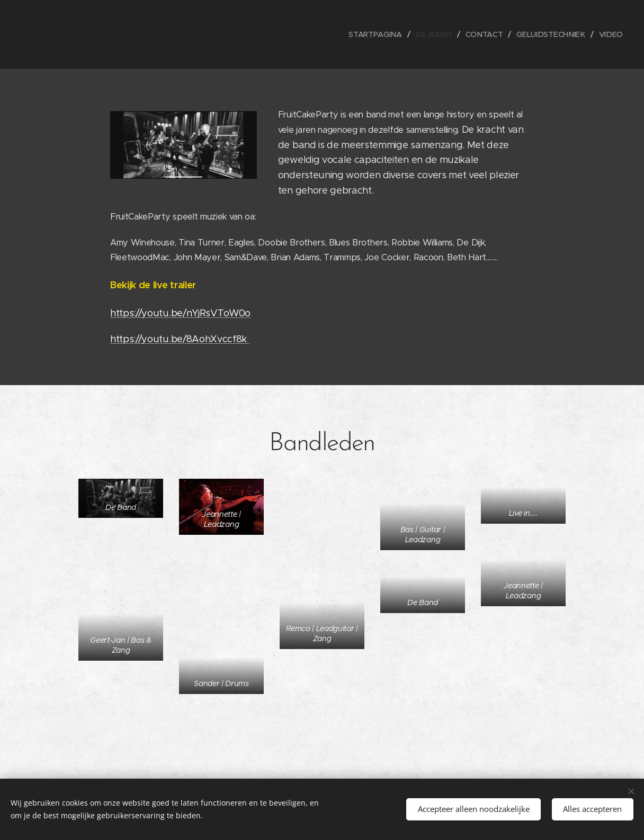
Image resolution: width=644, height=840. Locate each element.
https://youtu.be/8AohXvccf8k (179, 339)
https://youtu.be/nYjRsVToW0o (180, 313)
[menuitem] (382, 34)
